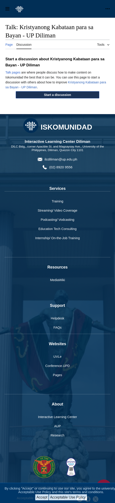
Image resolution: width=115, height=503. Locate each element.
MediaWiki (57, 280)
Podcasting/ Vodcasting (57, 219)
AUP (57, 426)
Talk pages (12, 72)
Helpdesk (57, 318)
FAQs (57, 327)
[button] (57, 94)
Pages (57, 375)
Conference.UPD (57, 366)
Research (57, 435)
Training (57, 201)
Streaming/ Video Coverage (57, 210)
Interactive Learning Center (57, 417)
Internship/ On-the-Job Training (57, 238)
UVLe (57, 356)
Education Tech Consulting (57, 229)
